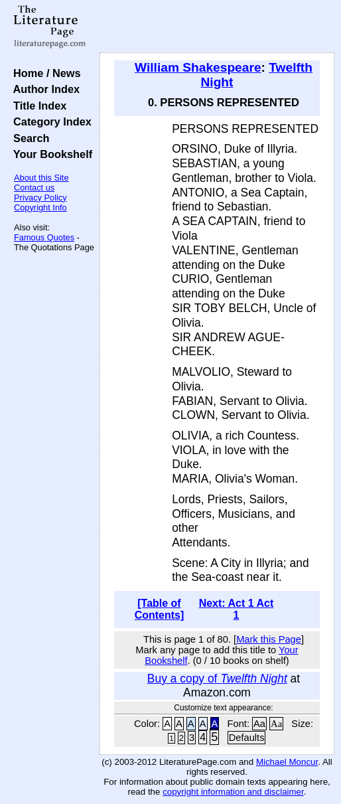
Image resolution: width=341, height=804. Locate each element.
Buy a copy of (217, 678)
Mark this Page (268, 639)
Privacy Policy (40, 197)
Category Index (49, 121)
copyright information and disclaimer (233, 792)
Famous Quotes (44, 237)
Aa (259, 723)
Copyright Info (40, 207)
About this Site (41, 178)
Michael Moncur (287, 762)
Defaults (247, 737)
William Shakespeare (198, 67)
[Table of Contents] (159, 609)
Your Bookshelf (49, 154)
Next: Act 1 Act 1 (236, 609)
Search (28, 138)
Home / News (44, 73)
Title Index (36, 106)
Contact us (34, 188)
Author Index (43, 89)
